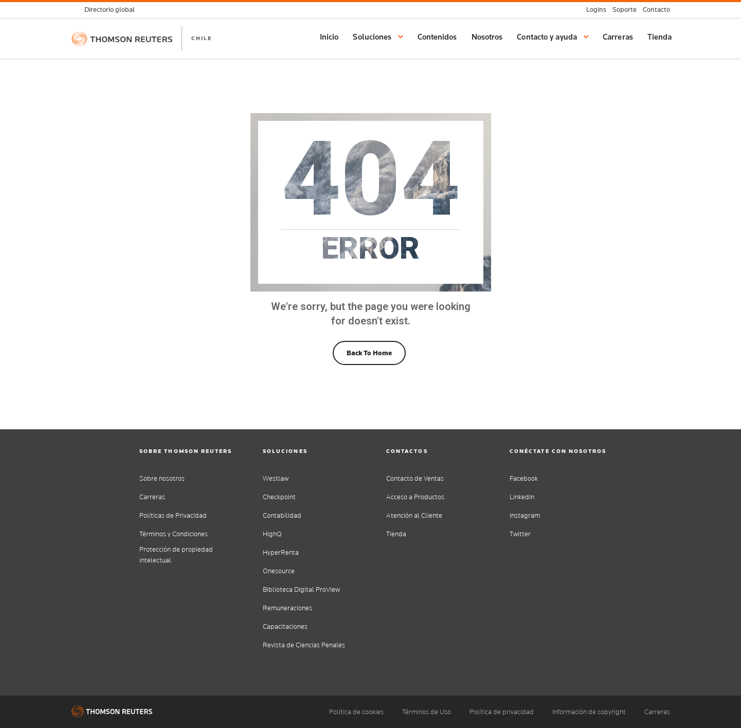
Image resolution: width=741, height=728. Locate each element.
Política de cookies (356, 711)
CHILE (201, 38)
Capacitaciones (285, 626)
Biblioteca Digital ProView (301, 589)
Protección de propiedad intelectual (176, 554)
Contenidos (437, 37)
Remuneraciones (287, 608)
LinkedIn (522, 497)
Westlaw (275, 478)
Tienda (659, 37)
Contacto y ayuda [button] (552, 37)
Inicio (329, 37)
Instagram (525, 515)
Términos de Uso (426, 711)
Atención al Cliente (414, 515)
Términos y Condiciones (173, 534)
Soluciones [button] (378, 37)
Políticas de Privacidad (173, 515)
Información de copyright (589, 711)
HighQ (272, 534)
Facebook (524, 478)
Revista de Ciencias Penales (304, 645)
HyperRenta (281, 552)
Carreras (618, 37)
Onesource (279, 571)
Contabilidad (282, 515)
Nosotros (487, 37)
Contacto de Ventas (415, 478)
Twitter (520, 534)
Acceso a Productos (415, 497)
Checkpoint (279, 497)
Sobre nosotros (162, 478)
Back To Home (369, 353)
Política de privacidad (501, 711)
